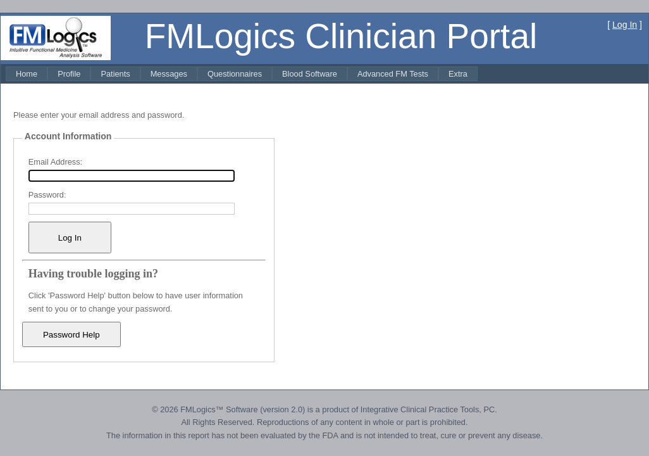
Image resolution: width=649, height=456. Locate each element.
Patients (115, 74)
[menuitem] (26, 73)
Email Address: (55, 162)
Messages (169, 74)
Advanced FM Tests (392, 74)
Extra (457, 74)
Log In (624, 25)
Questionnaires (234, 74)
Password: (47, 195)
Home (26, 74)
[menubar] (242, 73)
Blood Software (309, 74)
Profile (69, 74)
